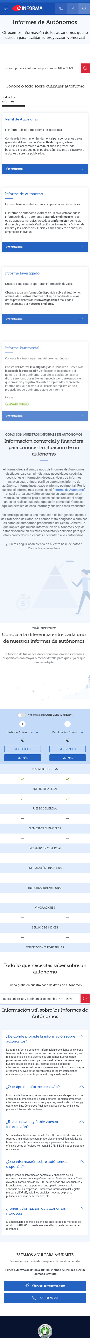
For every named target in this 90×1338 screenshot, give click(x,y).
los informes (8, 99)
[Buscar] (84, 8)
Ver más (23, 757)
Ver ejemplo (22, 749)
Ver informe (14, 169)
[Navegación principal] (6, 8)
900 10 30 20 (45, 1297)
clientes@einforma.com (45, 1285)
